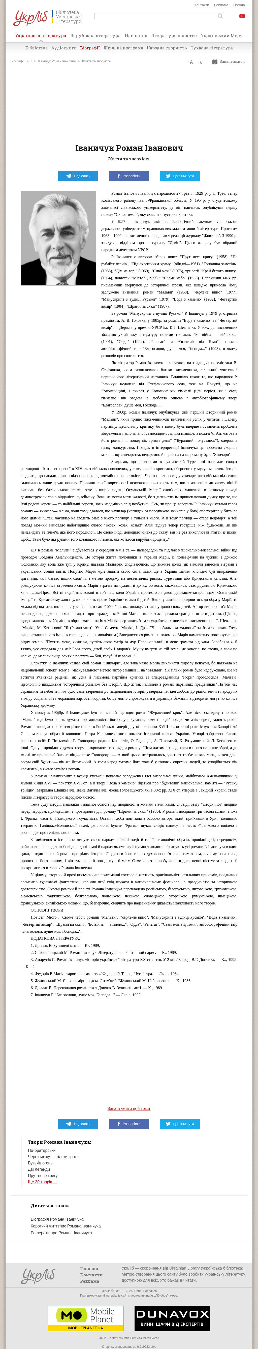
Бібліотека (36, 47)
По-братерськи (42, 1150)
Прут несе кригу (43, 1176)
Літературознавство (174, 35)
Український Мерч (222, 35)
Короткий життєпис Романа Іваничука (66, 1226)
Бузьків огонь (40, 1163)
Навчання (136, 35)
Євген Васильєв (145, 1291)
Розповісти (129, 176)
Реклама (221, 5)
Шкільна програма (123, 47)
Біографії (90, 47)
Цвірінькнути (180, 176)
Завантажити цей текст (129, 1108)
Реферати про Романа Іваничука (61, 1233)
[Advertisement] (129, 103)
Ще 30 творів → (42, 1182)
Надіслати (78, 176)
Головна (89, 1268)
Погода (239, 5)
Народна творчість (167, 47)
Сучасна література (211, 47)
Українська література (40, 37)
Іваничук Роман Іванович (57, 61)
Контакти (202, 5)
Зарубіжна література (96, 35)
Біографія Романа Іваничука (57, 1219)
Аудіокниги (64, 47)
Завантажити (230, 61)
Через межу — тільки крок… (54, 1157)
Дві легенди (39, 1169)
